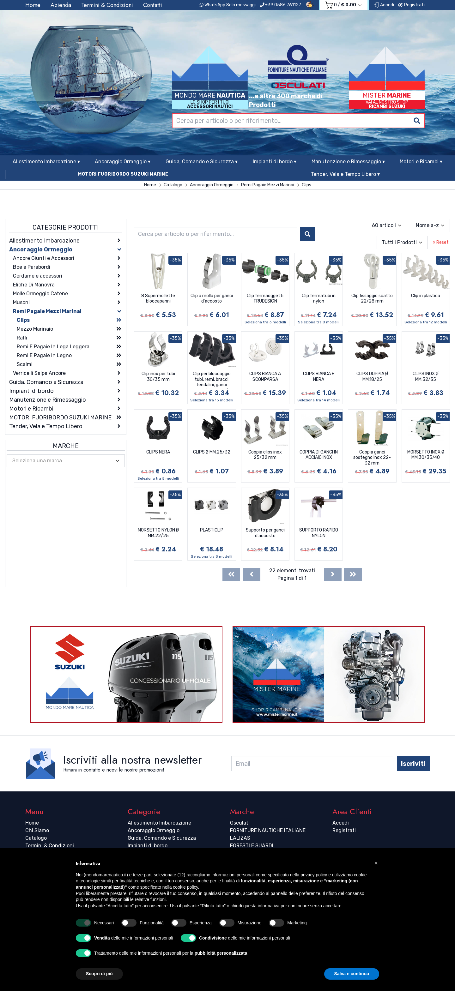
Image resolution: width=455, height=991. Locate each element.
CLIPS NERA (158, 452)
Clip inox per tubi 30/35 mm (158, 376)
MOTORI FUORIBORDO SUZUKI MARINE (123, 174)
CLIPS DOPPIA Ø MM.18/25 (372, 376)
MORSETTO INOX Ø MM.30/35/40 (425, 454)
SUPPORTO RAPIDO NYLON (318, 532)
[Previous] (251, 574)
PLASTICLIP (211, 530)
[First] (231, 574)
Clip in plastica (425, 295)
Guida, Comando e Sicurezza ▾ (202, 162)
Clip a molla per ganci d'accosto (212, 298)
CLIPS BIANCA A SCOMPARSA (265, 376)
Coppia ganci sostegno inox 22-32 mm (372, 457)
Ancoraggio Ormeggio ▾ (122, 162)
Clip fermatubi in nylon (319, 298)
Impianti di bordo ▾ (274, 162)
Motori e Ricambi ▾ (421, 162)
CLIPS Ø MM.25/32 (211, 452)
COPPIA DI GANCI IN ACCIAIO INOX (319, 454)
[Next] (333, 574)
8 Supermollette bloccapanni (158, 298)
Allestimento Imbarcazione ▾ (46, 162)
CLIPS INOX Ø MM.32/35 (426, 376)
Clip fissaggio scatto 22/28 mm (372, 298)
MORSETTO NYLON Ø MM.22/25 (158, 532)
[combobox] (298, 120)
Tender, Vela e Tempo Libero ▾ (345, 174)
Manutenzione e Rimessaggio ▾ (348, 162)
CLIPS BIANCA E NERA (318, 376)
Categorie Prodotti (66, 227)
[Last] (353, 574)
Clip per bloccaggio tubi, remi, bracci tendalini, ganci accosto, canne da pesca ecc (212, 380)
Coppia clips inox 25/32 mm (265, 454)
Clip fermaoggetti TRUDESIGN (265, 298)
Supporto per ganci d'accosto (265, 532)
